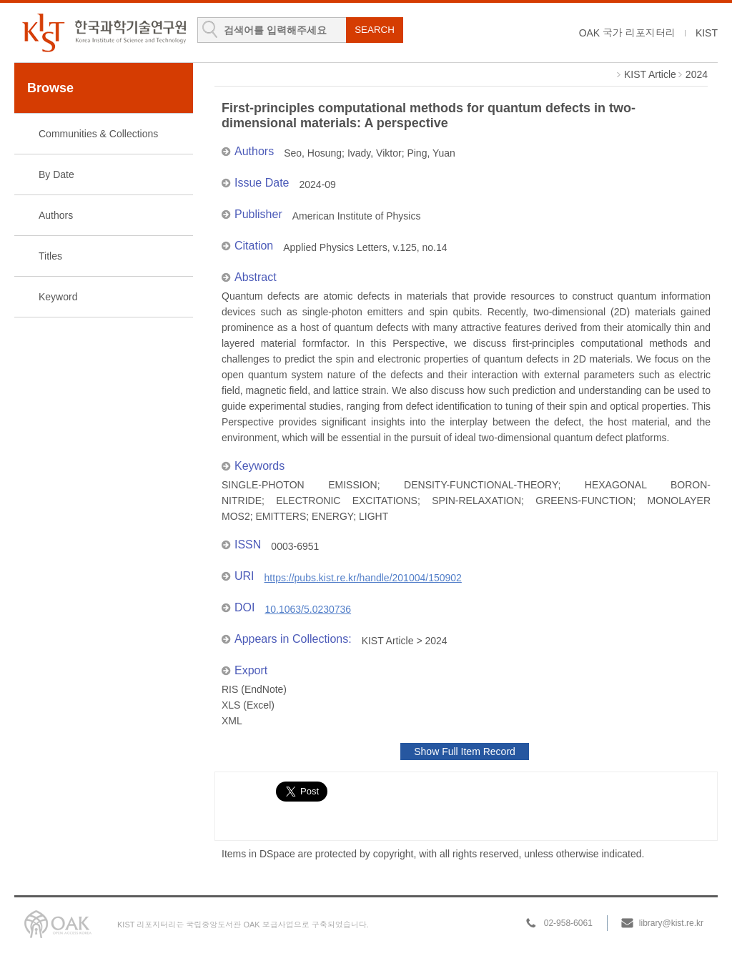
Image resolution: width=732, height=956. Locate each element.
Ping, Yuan (431, 153)
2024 (697, 74)
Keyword (58, 296)
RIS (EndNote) (254, 689)
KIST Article (650, 74)
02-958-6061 (568, 923)
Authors (56, 215)
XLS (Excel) (248, 705)
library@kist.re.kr (671, 923)
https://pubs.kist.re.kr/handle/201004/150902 (363, 577)
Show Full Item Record (464, 751)
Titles (50, 256)
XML (232, 720)
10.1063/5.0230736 (307, 609)
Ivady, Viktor (374, 153)
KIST (707, 33)
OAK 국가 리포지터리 (627, 33)
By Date (56, 174)
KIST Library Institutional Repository (103, 32)
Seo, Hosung (313, 153)
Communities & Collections (98, 133)
